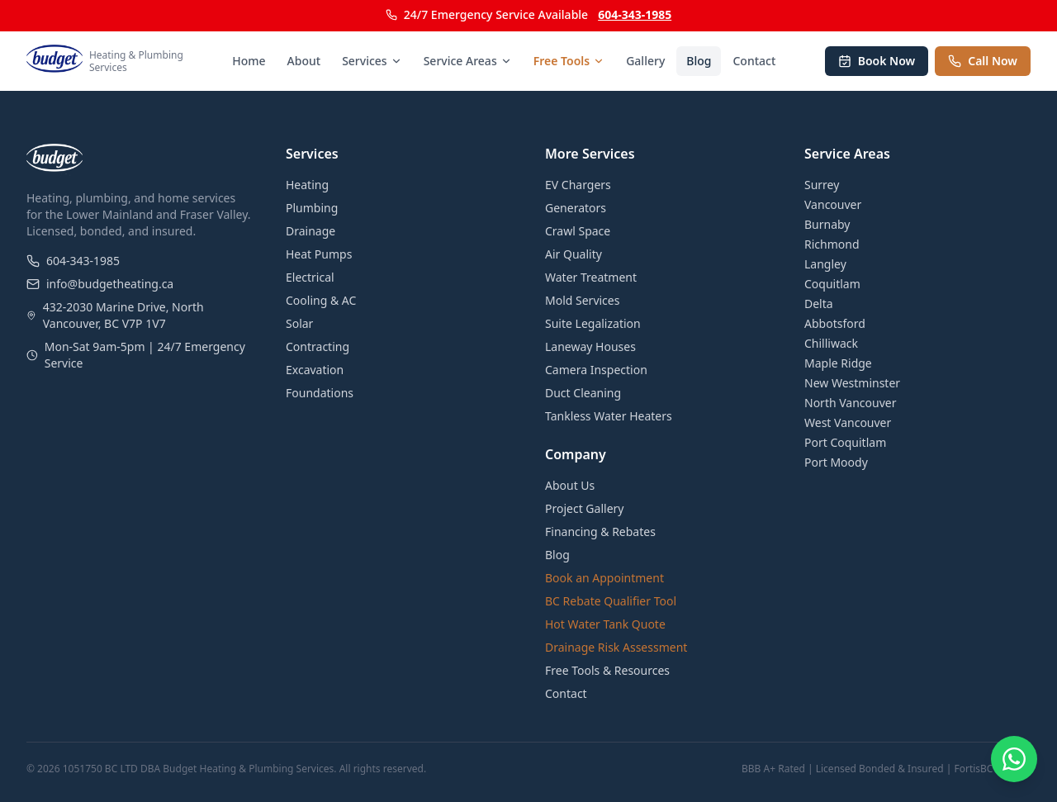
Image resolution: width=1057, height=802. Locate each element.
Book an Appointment (604, 578)
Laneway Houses (590, 346)
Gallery (645, 61)
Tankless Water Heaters (608, 416)
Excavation (315, 369)
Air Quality (573, 254)
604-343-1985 (634, 14)
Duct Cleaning (583, 393)
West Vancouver (847, 422)
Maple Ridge (838, 363)
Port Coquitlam (845, 442)
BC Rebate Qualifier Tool (610, 601)
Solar (299, 323)
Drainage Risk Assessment (616, 647)
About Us (570, 485)
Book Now (876, 61)
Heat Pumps (319, 254)
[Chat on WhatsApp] (1014, 759)
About (304, 61)
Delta (818, 303)
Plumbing (312, 208)
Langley (825, 264)
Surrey (821, 184)
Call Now (982, 61)
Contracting (317, 346)
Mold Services (582, 300)
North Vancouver (850, 402)
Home (248, 61)
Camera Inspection (596, 369)
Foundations (319, 393)
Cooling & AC (321, 300)
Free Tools (568, 61)
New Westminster (852, 383)
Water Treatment (591, 277)
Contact (753, 61)
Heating (307, 184)
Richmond (832, 244)
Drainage (310, 231)
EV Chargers (578, 184)
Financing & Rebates (600, 531)
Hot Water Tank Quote (605, 624)
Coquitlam (832, 284)
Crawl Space (577, 231)
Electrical (310, 277)
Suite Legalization (593, 323)
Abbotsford (834, 323)
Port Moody (836, 462)
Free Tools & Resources (607, 670)
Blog (698, 61)
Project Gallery (584, 508)
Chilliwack (831, 343)
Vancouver (832, 204)
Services (372, 61)
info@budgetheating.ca (99, 284)
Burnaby (827, 224)
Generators (575, 208)
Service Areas (468, 61)
